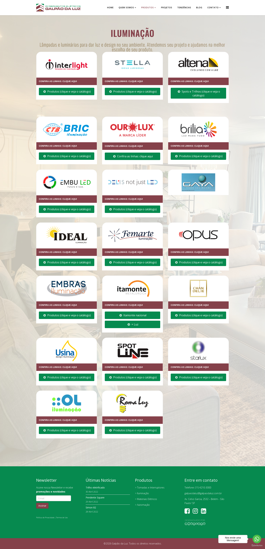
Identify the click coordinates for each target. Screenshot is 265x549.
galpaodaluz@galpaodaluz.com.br (203, 493)
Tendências (184, 7)
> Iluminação (142, 493)
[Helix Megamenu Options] (227, 7)
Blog (199, 7)
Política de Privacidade (45, 517)
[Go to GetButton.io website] (256, 545)
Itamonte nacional (132, 315)
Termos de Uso (62, 517)
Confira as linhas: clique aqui (133, 156)
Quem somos (126, 7)
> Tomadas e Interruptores (149, 487)
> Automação (142, 504)
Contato (213, 7)
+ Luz (133, 324)
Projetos (166, 7)
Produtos (147, 7)
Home (110, 7)
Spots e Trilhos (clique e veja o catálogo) (199, 93)
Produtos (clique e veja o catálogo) (67, 91)
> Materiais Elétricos (146, 499)
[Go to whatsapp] (257, 539)
